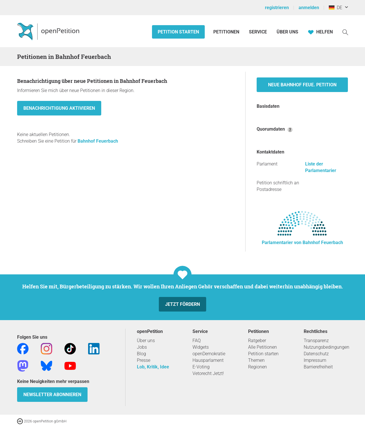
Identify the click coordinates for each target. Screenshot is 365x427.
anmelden (309, 7)
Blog (141, 353)
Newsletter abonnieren (52, 394)
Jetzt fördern (182, 304)
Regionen (257, 367)
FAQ (196, 340)
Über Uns (287, 32)
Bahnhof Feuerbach (98, 141)
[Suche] (345, 32)
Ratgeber (257, 340)
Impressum (315, 360)
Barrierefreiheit (318, 367)
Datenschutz (316, 353)
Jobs (142, 347)
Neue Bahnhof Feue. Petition (302, 84)
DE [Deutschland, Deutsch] (335, 7)
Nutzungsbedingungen (326, 347)
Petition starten (178, 32)
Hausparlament (208, 360)
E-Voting (201, 367)
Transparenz (316, 340)
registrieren (277, 7)
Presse (143, 360)
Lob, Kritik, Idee (153, 367)
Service (258, 32)
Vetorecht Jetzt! (208, 373)
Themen (256, 360)
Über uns (146, 340)
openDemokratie (208, 353)
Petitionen (226, 32)
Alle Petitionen (262, 347)
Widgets (200, 347)
